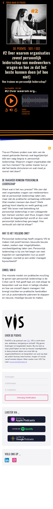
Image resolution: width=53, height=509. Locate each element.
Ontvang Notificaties (26, 397)
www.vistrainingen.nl (18, 362)
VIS (28, 340)
